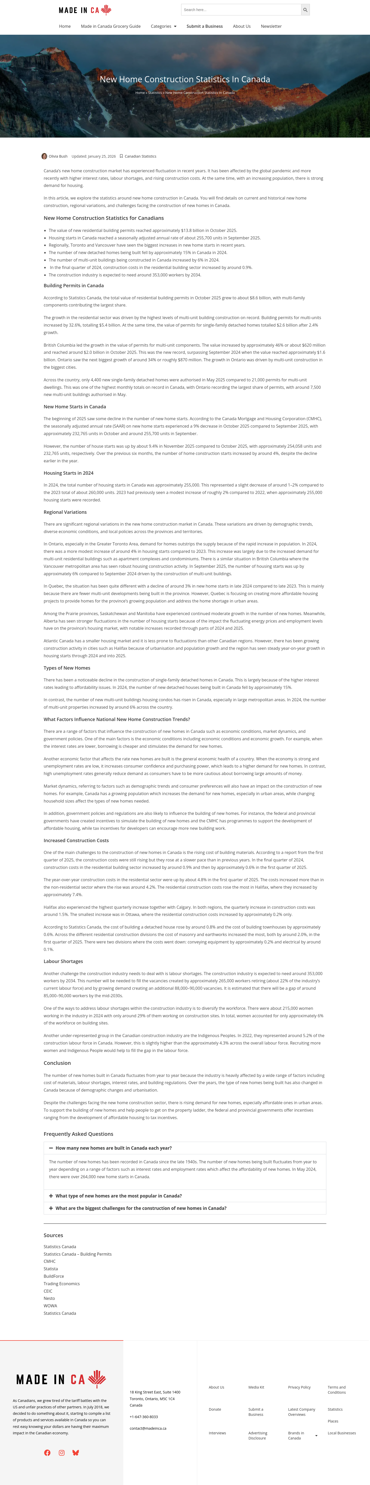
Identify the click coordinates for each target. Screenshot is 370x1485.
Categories (163, 26)
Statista (51, 1269)
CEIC (48, 1291)
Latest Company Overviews (301, 1412)
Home (65, 26)
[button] (185, 1148)
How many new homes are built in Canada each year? (114, 1148)
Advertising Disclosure (257, 1435)
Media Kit (256, 1387)
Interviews (217, 1432)
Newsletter (271, 26)
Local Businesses (342, 1432)
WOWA (50, 1306)
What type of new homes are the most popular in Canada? (119, 1196)
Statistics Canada (60, 1246)
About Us (242, 26)
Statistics (155, 92)
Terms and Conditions (337, 1390)
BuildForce (54, 1276)
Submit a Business (255, 1412)
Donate (215, 1409)
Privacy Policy (299, 1387)
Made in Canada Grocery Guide (111, 26)
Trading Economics (62, 1283)
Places (333, 1421)
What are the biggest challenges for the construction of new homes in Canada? (141, 1208)
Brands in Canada (302, 1435)
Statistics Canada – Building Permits (78, 1254)
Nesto (50, 1298)
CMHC (49, 1261)
